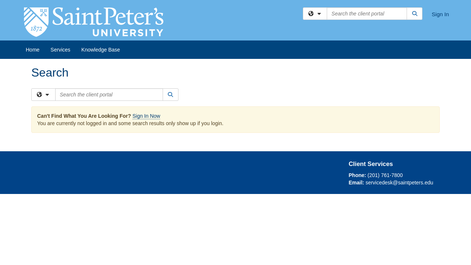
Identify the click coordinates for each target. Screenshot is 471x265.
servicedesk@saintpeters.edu (399, 183)
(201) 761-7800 (385, 175)
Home (32, 50)
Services (60, 50)
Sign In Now (146, 116)
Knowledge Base (100, 50)
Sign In (440, 14)
